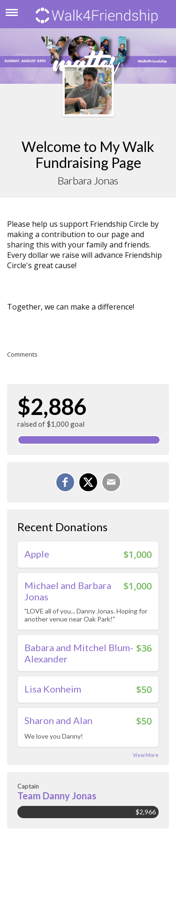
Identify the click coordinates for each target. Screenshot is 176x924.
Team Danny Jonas (56, 795)
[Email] (111, 482)
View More (146, 755)
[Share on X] (88, 482)
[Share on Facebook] (65, 482)
